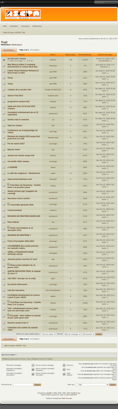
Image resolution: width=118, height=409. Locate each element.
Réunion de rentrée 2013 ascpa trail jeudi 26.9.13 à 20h (23, 137)
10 (31, 61)
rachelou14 (53, 114)
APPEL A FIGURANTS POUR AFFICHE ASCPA (20, 253)
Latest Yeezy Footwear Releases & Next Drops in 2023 (23, 72)
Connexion (25, 26)
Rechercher (37, 26)
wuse (104, 73)
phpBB (49, 393)
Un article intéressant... (18, 284)
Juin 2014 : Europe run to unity (21, 278)
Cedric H (53, 210)
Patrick (53, 186)
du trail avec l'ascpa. (16, 58)
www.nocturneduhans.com (19, 179)
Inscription (14, 26)
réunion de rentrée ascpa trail (20, 155)
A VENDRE (12, 167)
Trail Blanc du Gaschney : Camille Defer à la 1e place (24, 303)
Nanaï (53, 167)
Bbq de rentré (13, 149)
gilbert (53, 296)
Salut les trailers (14, 125)
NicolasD (53, 179)
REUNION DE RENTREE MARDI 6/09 (23, 216)
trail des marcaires (15, 290)
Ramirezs (53, 66)
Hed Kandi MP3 (71, 395)
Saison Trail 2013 (15, 95)
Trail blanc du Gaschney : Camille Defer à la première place (24, 186)
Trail (23, 32)
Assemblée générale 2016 (21, 205)
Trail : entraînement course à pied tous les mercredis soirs (22, 309)
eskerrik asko (53, 96)
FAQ (5, 26)
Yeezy (10, 78)
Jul (53, 120)
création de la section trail (19, 90)
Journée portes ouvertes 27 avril (22, 259)
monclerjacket (104, 61)
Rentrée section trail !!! (17, 323)
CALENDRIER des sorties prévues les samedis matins (23, 247)
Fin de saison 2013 (16, 144)
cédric (53, 173)
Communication (14, 210)
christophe (53, 253)
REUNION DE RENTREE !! (19, 235)
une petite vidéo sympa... (18, 161)
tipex (53, 278)
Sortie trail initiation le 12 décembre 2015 (20, 229)
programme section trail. (18, 101)
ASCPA (17, 32)
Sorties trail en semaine (18, 120)
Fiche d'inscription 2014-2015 (20, 241)
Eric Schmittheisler (53, 290)
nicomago (53, 131)
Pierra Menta (13, 222)
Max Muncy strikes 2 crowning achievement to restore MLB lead (22, 65)
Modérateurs (17, 45)
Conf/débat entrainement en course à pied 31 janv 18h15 (23, 296)
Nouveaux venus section (18, 198)
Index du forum (8, 32)
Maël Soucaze (67, 398)
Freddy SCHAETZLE (53, 90)
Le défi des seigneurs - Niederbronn (23, 173)
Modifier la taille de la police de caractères (2, 2)
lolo (53, 126)
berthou (53, 60)
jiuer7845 (53, 72)
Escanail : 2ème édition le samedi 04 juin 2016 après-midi (24, 317)
